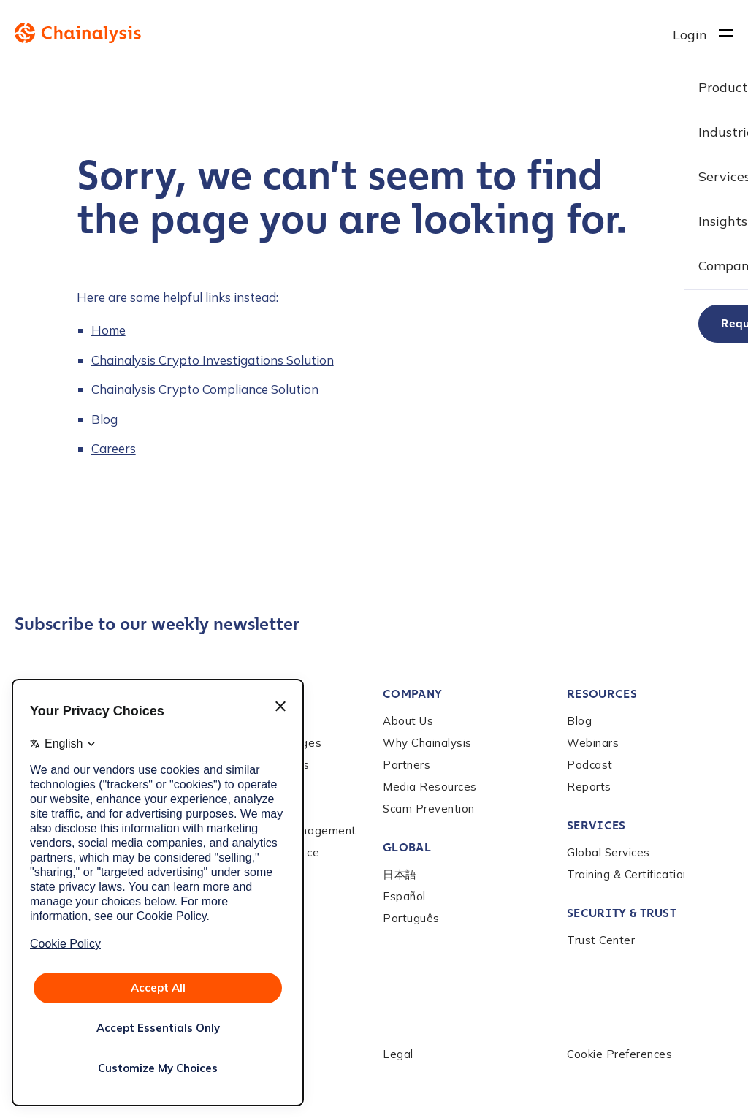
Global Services (608, 852)
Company (412, 694)
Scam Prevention (429, 808)
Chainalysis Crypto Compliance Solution (204, 389)
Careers (113, 448)
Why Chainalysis (427, 743)
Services (596, 825)
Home (108, 330)
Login (690, 34)
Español (404, 896)
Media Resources (430, 787)
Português (411, 918)
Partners (406, 765)
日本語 (400, 874)
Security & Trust (621, 913)
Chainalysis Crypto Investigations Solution (212, 360)
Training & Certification (628, 874)
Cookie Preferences (619, 1054)
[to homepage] (344, 33)
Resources (602, 694)
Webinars (593, 743)
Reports (589, 787)
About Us (408, 721)
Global (407, 847)
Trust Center (601, 940)
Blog (104, 419)
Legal (398, 1054)
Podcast (590, 765)
